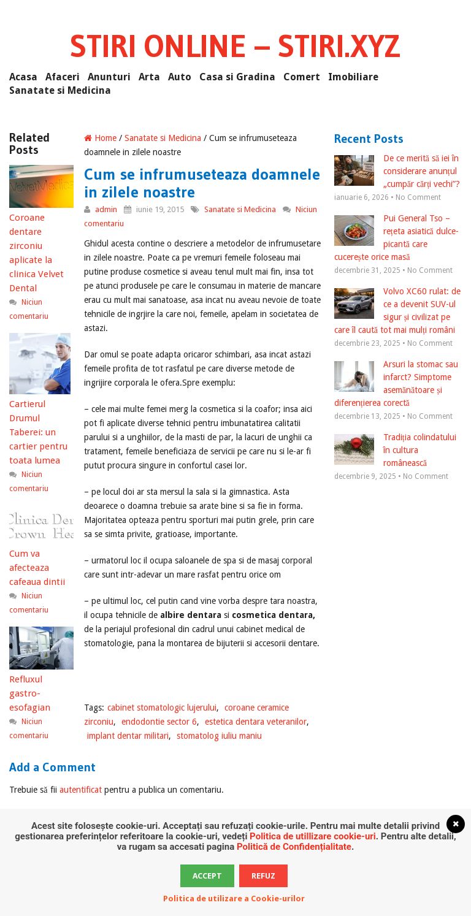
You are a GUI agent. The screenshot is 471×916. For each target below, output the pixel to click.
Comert (301, 77)
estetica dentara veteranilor (256, 722)
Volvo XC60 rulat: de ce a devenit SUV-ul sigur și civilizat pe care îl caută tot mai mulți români (397, 310)
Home (100, 138)
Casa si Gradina (237, 77)
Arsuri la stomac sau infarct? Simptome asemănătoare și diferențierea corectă (396, 383)
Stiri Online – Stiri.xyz (235, 46)
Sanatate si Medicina (60, 90)
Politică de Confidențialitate (294, 846)
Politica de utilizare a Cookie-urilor (234, 898)
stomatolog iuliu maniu (219, 736)
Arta (149, 77)
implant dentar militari (128, 736)
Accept (207, 875)
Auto (179, 77)
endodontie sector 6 (159, 722)
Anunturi (109, 77)
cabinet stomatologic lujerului (161, 707)
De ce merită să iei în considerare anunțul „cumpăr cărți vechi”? (397, 171)
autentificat (80, 790)
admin (106, 209)
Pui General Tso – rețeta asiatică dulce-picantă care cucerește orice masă (396, 237)
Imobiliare (353, 77)
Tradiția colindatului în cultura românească (395, 450)
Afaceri (62, 77)
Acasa (23, 77)
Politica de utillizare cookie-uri (313, 836)
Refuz (263, 875)
